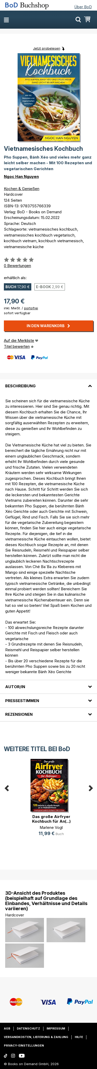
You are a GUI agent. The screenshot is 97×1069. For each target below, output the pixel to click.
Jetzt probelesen (46, 48)
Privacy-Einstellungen (24, 1045)
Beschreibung (20, 385)
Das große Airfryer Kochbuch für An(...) (51, 819)
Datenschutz (28, 1028)
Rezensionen (19, 714)
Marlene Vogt (51, 827)
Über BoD (83, 6)
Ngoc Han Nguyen (21, 176)
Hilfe (79, 1037)
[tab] (48, 383)
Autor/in (15, 686)
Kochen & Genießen (21, 188)
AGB (7, 1028)
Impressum (56, 1028)
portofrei (31, 308)
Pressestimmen (22, 700)
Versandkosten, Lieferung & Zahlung (36, 1037)
